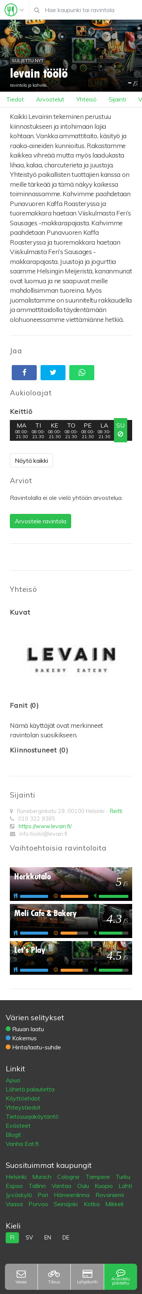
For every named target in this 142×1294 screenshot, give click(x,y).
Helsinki (17, 1176)
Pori (43, 1195)
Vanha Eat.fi (22, 1143)
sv (29, 1237)
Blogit (13, 1134)
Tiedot (15, 99)
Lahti (125, 1185)
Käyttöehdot (23, 1098)
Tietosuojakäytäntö (32, 1116)
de (65, 1237)
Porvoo (39, 1204)
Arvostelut (50, 99)
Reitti (116, 811)
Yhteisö (86, 99)
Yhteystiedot (23, 1107)
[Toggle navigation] (14, 9)
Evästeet (18, 1125)
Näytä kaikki (31, 460)
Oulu (84, 1185)
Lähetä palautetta (30, 1089)
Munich (42, 1176)
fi (12, 1237)
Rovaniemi (109, 1195)
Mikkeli (114, 1204)
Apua (13, 1080)
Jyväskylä (19, 1195)
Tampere (98, 1176)
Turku (122, 1176)
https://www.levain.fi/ (45, 826)
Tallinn (37, 1185)
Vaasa (15, 1204)
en (47, 1237)
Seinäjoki (66, 1204)
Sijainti (117, 99)
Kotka (92, 1204)
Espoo (15, 1185)
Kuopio (104, 1185)
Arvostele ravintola (40, 521)
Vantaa (62, 1185)
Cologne (69, 1176)
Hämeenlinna (72, 1195)
